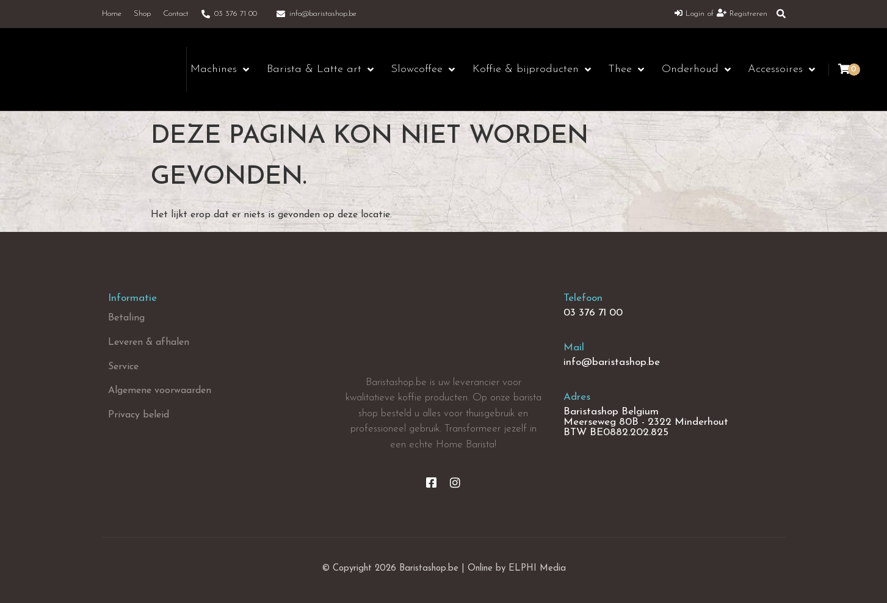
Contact (176, 14)
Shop (142, 14)
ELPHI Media (537, 568)
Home (111, 14)
